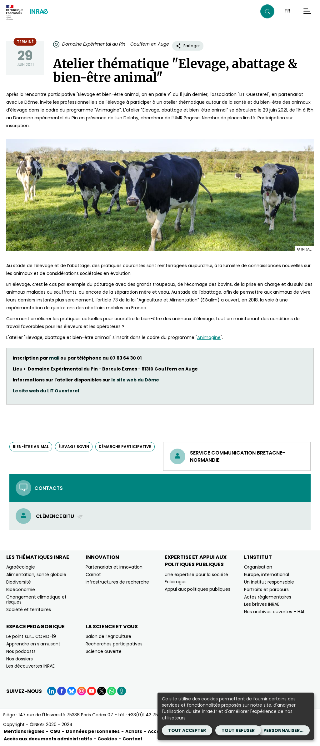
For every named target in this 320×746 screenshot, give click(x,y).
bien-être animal (31, 446)
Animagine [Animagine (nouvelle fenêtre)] (209, 337)
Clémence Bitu (59, 516)
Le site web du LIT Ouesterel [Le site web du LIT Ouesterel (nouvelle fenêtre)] (46, 391)
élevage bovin (73, 446)
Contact (132, 739)
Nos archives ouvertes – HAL (274, 612)
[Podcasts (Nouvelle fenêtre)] (121, 691)
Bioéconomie (20, 589)
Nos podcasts (21, 651)
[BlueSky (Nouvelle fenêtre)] (71, 691)
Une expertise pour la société (196, 574)
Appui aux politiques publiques (197, 589)
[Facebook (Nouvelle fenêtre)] (61, 691)
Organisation (258, 567)
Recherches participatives (114, 644)
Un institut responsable (269, 582)
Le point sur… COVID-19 (31, 636)
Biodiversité (18, 582)
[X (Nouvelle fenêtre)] (101, 691)
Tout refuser (238, 730)
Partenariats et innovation (114, 567)
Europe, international (266, 574)
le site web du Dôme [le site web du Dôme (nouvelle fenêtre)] (135, 380)
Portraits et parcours (266, 589)
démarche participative (125, 446)
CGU (55, 731)
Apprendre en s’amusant (33, 644)
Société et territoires (28, 609)
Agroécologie (20, 567)
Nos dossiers (19, 659)
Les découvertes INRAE (30, 666)
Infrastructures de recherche (117, 582)
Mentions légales (24, 731)
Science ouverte (104, 651)
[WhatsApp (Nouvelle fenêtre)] (111, 691)
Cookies (107, 739)
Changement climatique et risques (36, 599)
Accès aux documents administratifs (48, 739)
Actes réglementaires (267, 597)
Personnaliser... (283, 730)
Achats (133, 731)
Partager (188, 45)
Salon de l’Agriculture (108, 636)
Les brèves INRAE (261, 604)
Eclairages (176, 582)
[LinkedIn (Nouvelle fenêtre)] (51, 691)
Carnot (93, 574)
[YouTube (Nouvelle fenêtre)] (91, 691)
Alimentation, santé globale (36, 574)
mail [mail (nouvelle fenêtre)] (54, 358)
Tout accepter (187, 730)
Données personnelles (93, 731)
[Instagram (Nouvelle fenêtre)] (81, 691)
